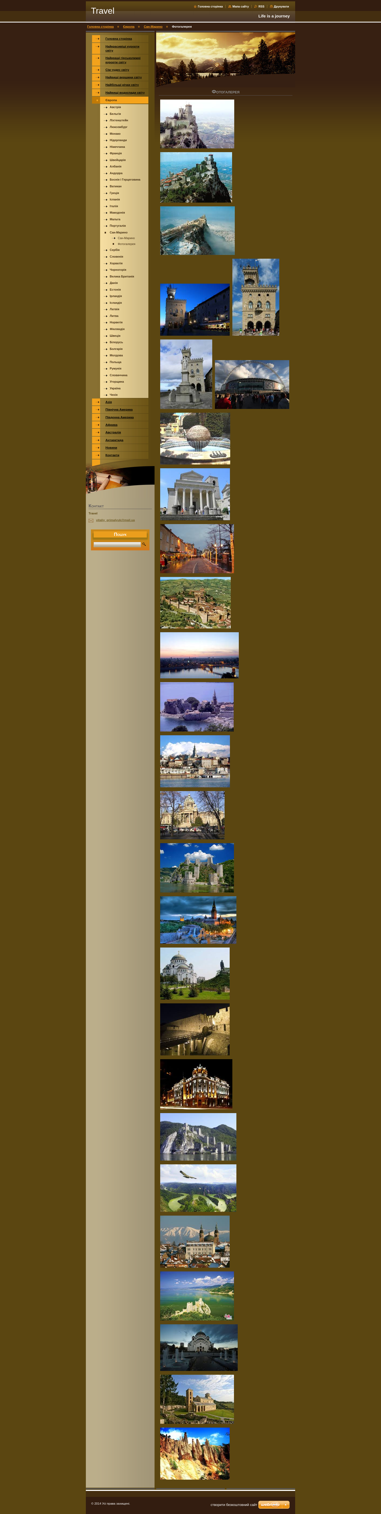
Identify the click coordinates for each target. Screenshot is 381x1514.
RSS (261, 6)
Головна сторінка (210, 6)
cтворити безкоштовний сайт (234, 1505)
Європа (129, 26)
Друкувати (281, 6)
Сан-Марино (153, 26)
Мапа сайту (240, 6)
